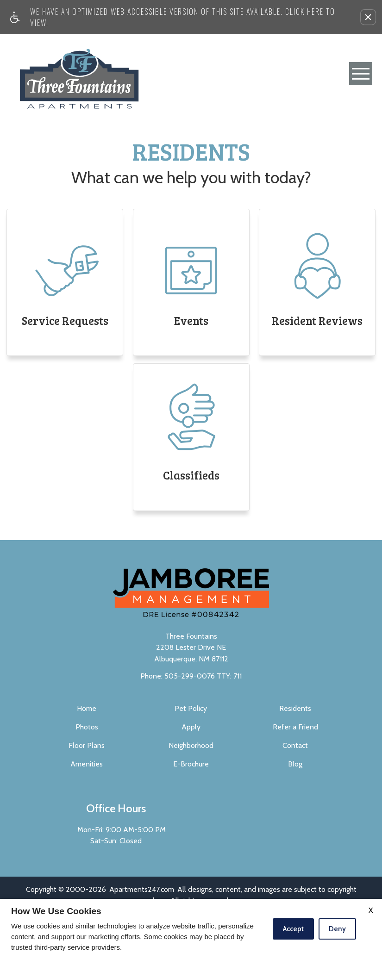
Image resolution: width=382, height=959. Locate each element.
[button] (368, 17)
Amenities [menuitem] (86, 764)
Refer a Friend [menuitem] (295, 726)
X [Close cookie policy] (371, 910)
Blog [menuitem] (295, 764)
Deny (337, 929)
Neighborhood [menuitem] (191, 745)
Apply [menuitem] (191, 726)
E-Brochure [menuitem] (191, 764)
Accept (293, 929)
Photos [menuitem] (86, 726)
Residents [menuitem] (295, 708)
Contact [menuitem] (295, 745)
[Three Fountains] (79, 73)
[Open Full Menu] (360, 73)
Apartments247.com (141, 889)
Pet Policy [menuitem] (191, 708)
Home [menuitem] (86, 708)
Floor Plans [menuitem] (87, 745)
